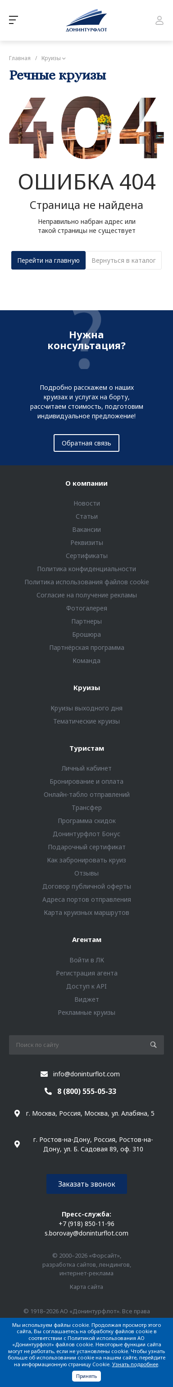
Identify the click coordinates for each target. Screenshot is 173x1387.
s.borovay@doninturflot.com (86, 1233)
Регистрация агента (87, 973)
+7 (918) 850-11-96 (86, 1223)
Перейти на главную (48, 260)
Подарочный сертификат (87, 847)
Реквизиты (86, 542)
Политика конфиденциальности (86, 568)
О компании (86, 483)
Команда (86, 660)
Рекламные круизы (86, 1012)
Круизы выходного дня (86, 708)
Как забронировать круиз (86, 860)
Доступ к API (86, 986)
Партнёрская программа (86, 647)
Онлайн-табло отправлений (87, 794)
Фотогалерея (86, 608)
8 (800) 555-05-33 (86, 1091)
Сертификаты (87, 555)
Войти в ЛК (86, 960)
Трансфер (87, 807)
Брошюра (86, 634)
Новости (86, 503)
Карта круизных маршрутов (86, 912)
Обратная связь (86, 443)
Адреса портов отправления (86, 899)
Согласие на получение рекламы (86, 595)
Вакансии (86, 529)
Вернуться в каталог (123, 260)
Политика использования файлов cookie (86, 582)
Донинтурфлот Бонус (86, 833)
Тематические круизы (86, 721)
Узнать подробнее (135, 1364)
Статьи (87, 516)
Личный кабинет (87, 768)
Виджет (86, 999)
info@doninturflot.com (86, 1074)
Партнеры (86, 621)
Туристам (86, 748)
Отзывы (86, 873)
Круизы (86, 687)
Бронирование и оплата (86, 781)
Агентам (86, 939)
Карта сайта (86, 1287)
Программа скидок (87, 820)
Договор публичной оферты (86, 886)
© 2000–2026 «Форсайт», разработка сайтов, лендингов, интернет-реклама (86, 1264)
